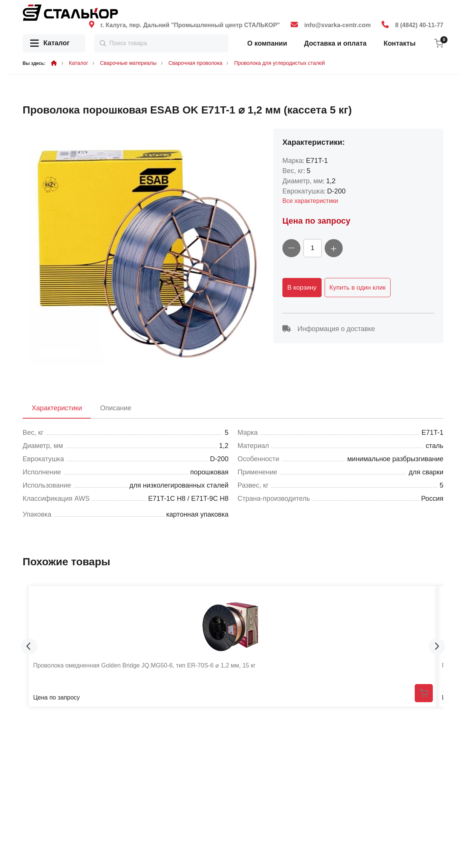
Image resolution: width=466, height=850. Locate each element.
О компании (267, 43)
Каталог (50, 43)
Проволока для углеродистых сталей (279, 63)
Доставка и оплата (335, 43)
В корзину (302, 287)
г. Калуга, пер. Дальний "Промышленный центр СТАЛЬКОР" (190, 25)
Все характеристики (310, 201)
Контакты (399, 43)
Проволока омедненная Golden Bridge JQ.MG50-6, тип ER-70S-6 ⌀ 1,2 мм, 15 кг (144, 665)
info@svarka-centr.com (337, 25)
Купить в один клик (358, 287)
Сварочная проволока (195, 63)
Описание (115, 408)
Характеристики (57, 408)
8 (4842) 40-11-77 (419, 25)
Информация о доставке (328, 329)
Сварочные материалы (128, 63)
